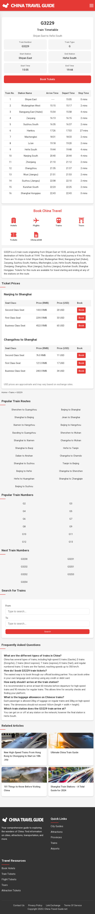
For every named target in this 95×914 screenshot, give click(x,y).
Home (4, 392)
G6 (24, 519)
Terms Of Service (73, 905)
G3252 (24, 574)
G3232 (24, 566)
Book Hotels (8, 868)
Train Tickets (8, 873)
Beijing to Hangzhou (71, 425)
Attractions (57, 831)
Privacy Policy (35, 905)
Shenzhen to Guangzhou (24, 409)
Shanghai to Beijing (24, 417)
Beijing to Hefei (24, 471)
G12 (24, 542)
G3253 (71, 574)
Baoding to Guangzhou (24, 433)
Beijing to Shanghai (70, 409)
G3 (70, 503)
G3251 (71, 566)
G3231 (71, 559)
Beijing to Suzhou (24, 486)
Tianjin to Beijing (71, 463)
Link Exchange (53, 905)
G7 (70, 519)
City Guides (57, 826)
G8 (24, 526)
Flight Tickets (9, 879)
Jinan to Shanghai (71, 417)
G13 (71, 542)
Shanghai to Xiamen (24, 440)
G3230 (24, 559)
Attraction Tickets (11, 890)
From (47, 609)
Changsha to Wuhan (71, 440)
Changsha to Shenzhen (71, 471)
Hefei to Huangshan (24, 478)
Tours (5, 885)
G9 (70, 526)
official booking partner (56, 674)
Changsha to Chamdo (71, 456)
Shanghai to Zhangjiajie (71, 478)
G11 (71, 534)
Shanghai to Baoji (24, 448)
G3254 (24, 582)
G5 (70, 511)
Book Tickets (47, 79)
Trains (12, 392)
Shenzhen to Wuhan (71, 433)
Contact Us (18, 905)
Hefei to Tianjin (71, 448)
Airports (55, 848)
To (47, 622)
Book (81, 310)
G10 (24, 534)
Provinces (56, 837)
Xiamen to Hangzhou (24, 425)
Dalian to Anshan (24, 456)
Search (47, 631)
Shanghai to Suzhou (24, 463)
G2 (24, 503)
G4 (24, 511)
